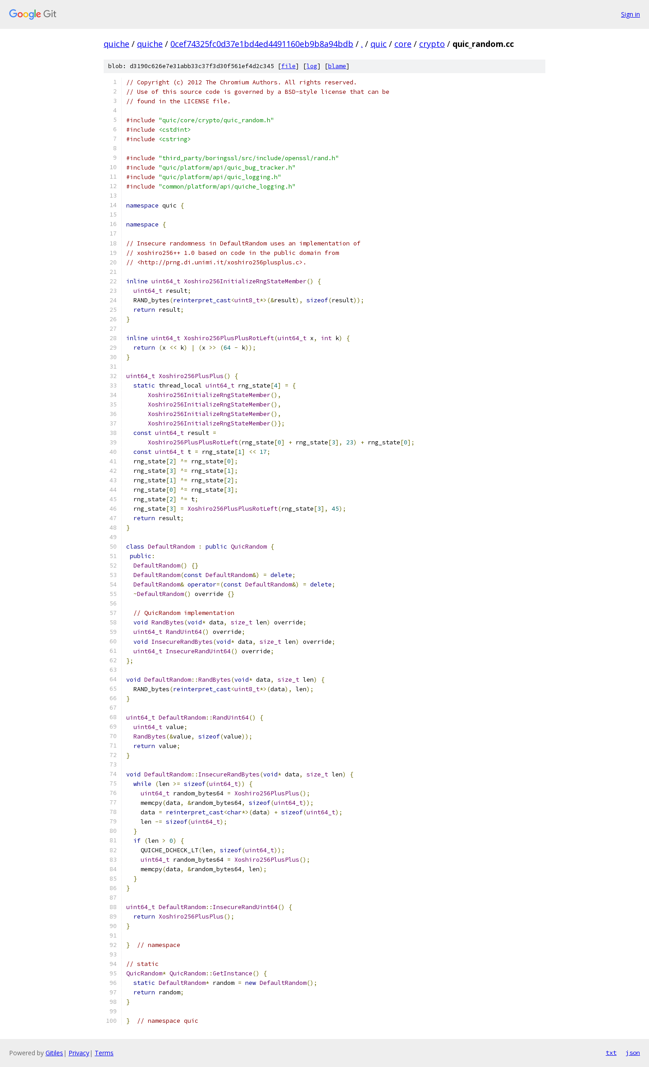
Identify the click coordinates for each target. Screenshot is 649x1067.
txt (611, 1053)
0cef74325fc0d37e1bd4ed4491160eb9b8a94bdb (261, 43)
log (311, 66)
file (288, 66)
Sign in (630, 14)
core (402, 43)
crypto (432, 43)
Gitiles (54, 1053)
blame (337, 66)
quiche (116, 43)
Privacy (79, 1053)
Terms (104, 1053)
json (633, 1053)
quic (378, 43)
